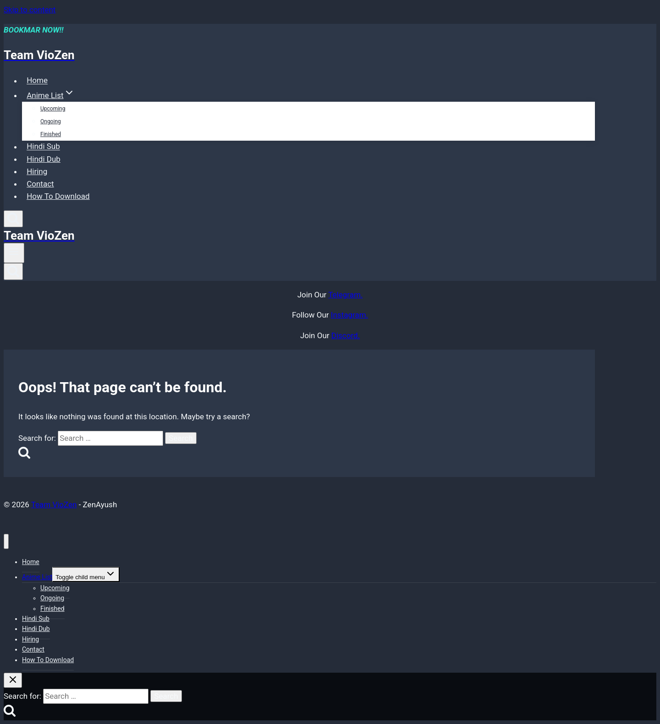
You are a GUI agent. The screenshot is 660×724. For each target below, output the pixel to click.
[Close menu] (6, 541)
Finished (50, 134)
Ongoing (50, 121)
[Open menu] (14, 253)
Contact (40, 183)
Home (37, 80)
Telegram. (345, 294)
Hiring (37, 171)
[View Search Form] (13, 218)
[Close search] (13, 680)
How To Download (58, 196)
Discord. (345, 335)
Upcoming (52, 108)
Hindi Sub (43, 146)
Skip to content (29, 9)
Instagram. (349, 314)
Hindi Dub (43, 159)
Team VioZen (54, 504)
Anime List (37, 577)
